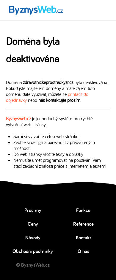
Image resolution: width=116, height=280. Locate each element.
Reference (83, 224)
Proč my (32, 210)
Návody (32, 237)
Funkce (83, 210)
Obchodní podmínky (32, 251)
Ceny (33, 224)
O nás (83, 251)
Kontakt (83, 237)
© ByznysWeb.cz (33, 265)
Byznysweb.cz (18, 118)
